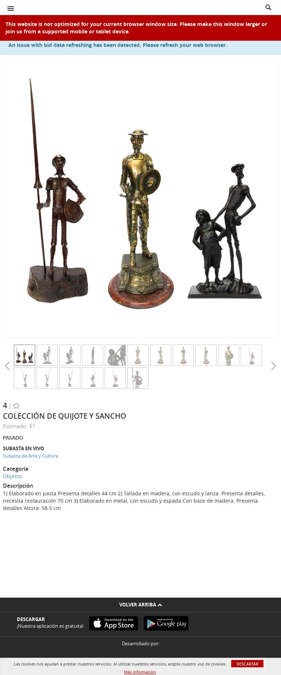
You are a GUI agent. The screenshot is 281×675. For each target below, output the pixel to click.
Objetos (12, 476)
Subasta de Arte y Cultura (30, 455)
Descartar (247, 664)
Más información (140, 672)
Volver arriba (140, 604)
